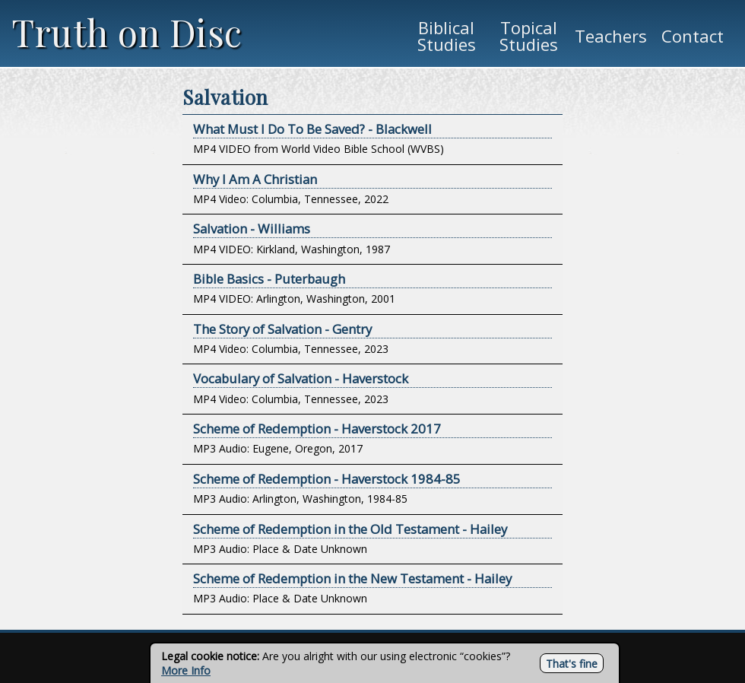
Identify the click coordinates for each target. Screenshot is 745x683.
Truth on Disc (127, 32)
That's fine (572, 663)
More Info (186, 670)
